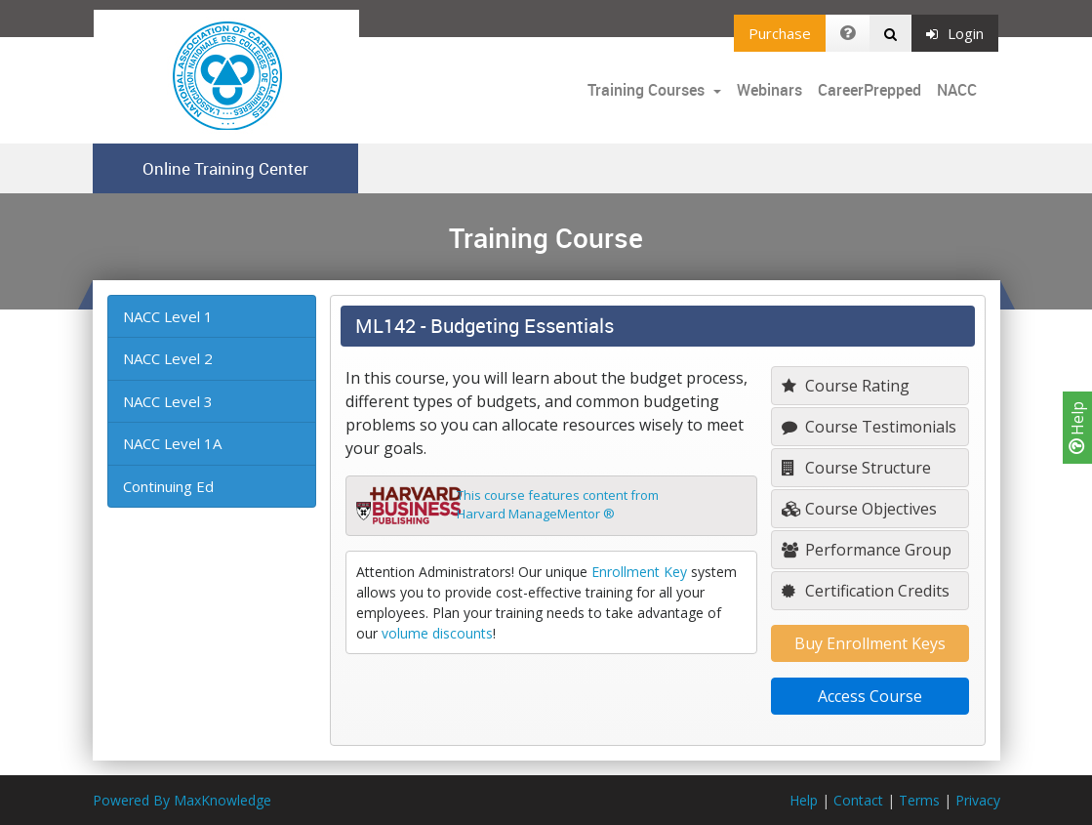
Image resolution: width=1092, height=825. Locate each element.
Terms (919, 800)
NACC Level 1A (172, 443)
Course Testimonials (869, 426)
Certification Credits (866, 590)
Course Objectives (859, 508)
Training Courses (647, 90)
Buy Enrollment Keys (870, 643)
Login (955, 33)
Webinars (769, 90)
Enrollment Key (639, 571)
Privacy (977, 800)
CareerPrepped (869, 90)
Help (1077, 427)
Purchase (779, 33)
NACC (957, 90)
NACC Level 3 (168, 401)
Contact (858, 800)
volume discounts (437, 633)
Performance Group (866, 549)
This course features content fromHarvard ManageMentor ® (558, 504)
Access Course (870, 696)
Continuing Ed (168, 486)
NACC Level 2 (168, 358)
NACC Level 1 (168, 316)
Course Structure (856, 467)
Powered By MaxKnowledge (182, 800)
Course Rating (846, 385)
